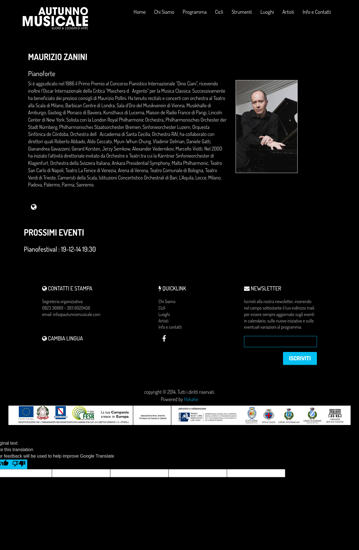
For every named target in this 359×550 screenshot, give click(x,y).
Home (140, 11)
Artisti (288, 11)
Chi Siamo (164, 11)
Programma (194, 11)
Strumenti (242, 14)
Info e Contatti (317, 11)
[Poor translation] (18, 464)
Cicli (219, 14)
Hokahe (191, 399)
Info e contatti (170, 327)
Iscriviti (300, 358)
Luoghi (267, 14)
